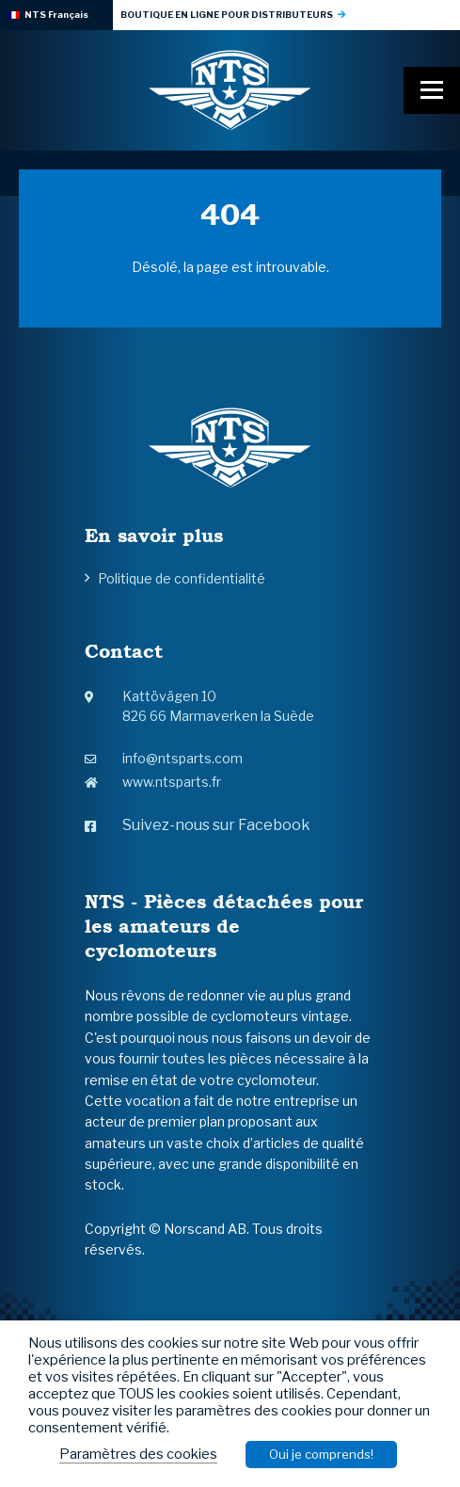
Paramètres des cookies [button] (138, 1454)
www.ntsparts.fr (153, 782)
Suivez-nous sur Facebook (197, 825)
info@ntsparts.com (164, 758)
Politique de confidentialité (181, 578)
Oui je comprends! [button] (321, 1454)
